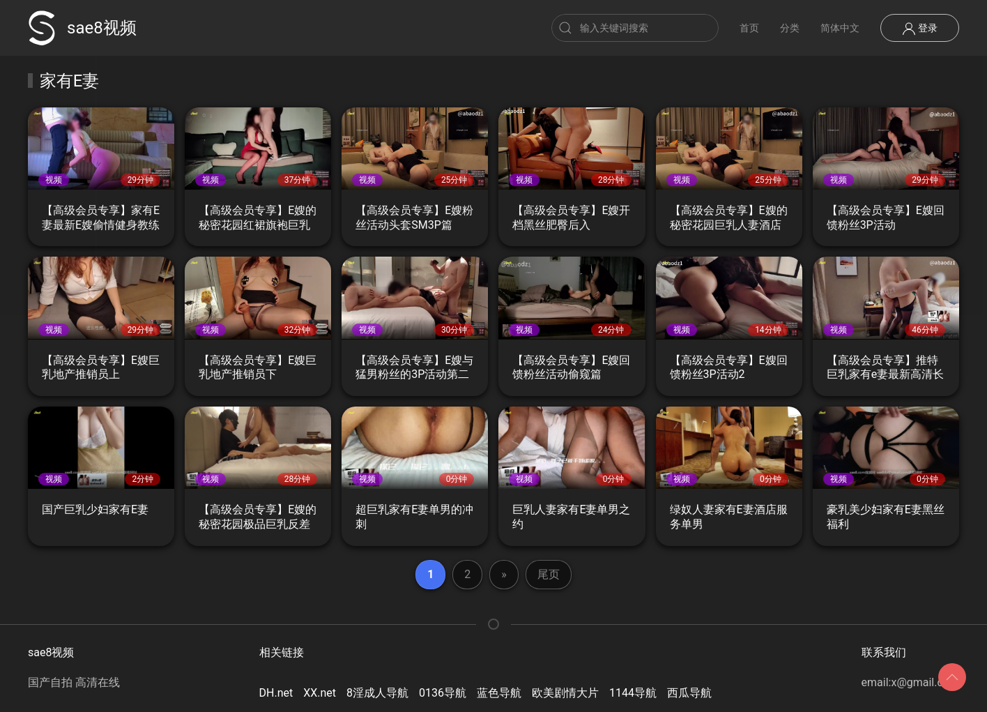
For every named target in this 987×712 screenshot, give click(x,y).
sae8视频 (82, 28)
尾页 (548, 574)
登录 (920, 29)
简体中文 (839, 27)
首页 (749, 27)
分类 (789, 27)
